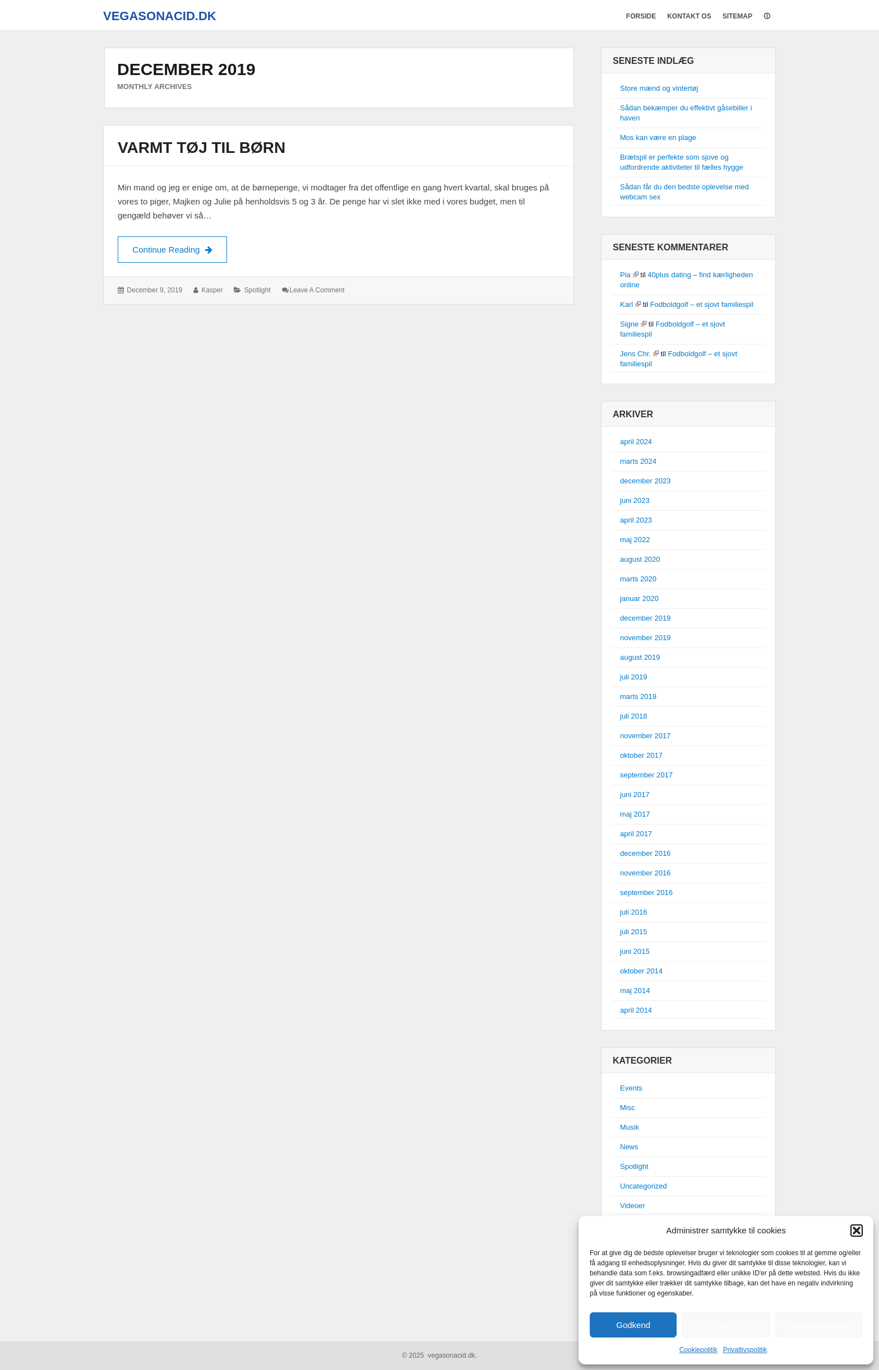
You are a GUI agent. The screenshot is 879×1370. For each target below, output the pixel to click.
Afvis (726, 1325)
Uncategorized (643, 1186)
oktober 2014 (641, 971)
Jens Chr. (639, 354)
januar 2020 (639, 598)
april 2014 (636, 1010)
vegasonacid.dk (159, 16)
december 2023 (645, 481)
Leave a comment (317, 290)
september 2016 (646, 892)
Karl (630, 304)
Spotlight (257, 290)
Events (631, 1088)
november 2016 (645, 873)
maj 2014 (635, 990)
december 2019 (645, 618)
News (629, 1147)
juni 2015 (635, 951)
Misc (627, 1107)
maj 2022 (635, 539)
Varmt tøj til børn (201, 147)
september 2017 (646, 775)
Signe (633, 324)
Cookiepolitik (698, 1350)
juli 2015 (633, 932)
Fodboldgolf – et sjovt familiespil (701, 304)
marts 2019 (638, 696)
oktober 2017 (641, 755)
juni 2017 (635, 794)
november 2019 (645, 637)
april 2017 (636, 834)
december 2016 (645, 853)
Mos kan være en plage (658, 137)
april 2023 (636, 520)
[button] (856, 1230)
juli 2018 (633, 716)
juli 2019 (633, 677)
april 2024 (636, 441)
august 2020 (640, 559)
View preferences (819, 1325)
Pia (629, 275)
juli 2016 (633, 912)
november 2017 (645, 735)
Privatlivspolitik (745, 1350)
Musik (629, 1127)
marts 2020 (638, 579)
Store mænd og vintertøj (659, 88)
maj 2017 (635, 814)
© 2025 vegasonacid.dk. (439, 1355)
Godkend (633, 1325)
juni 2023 (635, 500)
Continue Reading (179, 248)
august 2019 (640, 657)
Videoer (632, 1205)
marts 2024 (638, 461)
